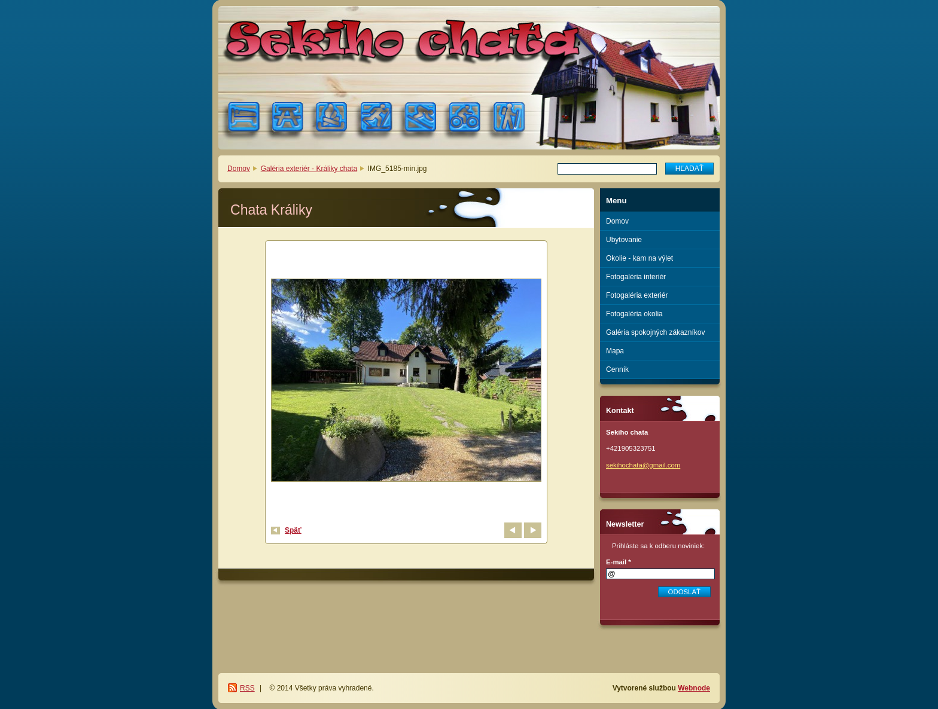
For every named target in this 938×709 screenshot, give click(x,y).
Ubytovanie (624, 240)
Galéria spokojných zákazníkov (655, 332)
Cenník (617, 369)
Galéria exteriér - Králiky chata (309, 168)
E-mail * (618, 562)
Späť (293, 530)
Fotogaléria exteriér (637, 295)
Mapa (615, 351)
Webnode (694, 688)
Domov (238, 168)
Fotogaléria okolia (634, 314)
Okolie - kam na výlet (639, 258)
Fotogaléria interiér (636, 277)
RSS (247, 688)
